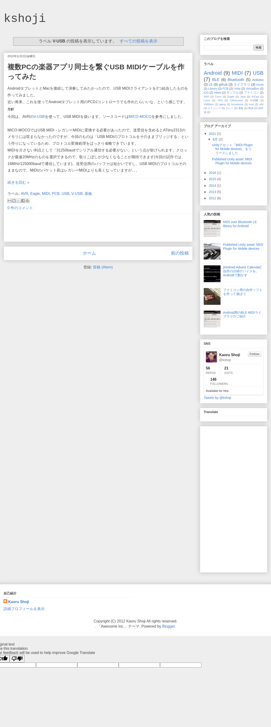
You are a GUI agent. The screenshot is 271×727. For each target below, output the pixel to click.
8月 (216, 139)
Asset (260, 84)
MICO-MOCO (140, 117)
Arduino (258, 80)
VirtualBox (252, 88)
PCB (56, 194)
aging (222, 104)
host (251, 104)
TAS (220, 100)
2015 (213, 179)
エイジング (214, 108)
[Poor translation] (17, 659)
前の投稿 (180, 253)
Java (243, 96)
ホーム (89, 253)
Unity (237, 88)
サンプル (232, 92)
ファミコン (251, 92)
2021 (213, 134)
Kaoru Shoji (18, 602)
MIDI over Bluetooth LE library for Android (240, 224)
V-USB (39, 117)
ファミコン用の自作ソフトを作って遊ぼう (242, 292)
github (223, 84)
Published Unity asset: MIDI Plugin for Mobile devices (232, 161)
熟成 (251, 108)
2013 (213, 192)
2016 (213, 173)
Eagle (35, 194)
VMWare (209, 104)
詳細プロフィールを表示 (24, 609)
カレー (230, 108)
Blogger (168, 626)
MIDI (46, 194)
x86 (261, 104)
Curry (218, 96)
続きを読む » (18, 182)
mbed (217, 92)
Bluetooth (236, 79)
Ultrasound (236, 100)
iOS (206, 92)
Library (212, 88)
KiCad (255, 96)
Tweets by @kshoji (217, 398)
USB (65, 194)
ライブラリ (242, 84)
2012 (213, 198)
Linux (207, 100)
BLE (216, 79)
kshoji (25, 18)
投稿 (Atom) (103, 267)
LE (211, 84)
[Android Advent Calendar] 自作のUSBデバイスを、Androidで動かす (242, 271)
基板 (88, 194)
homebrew (237, 104)
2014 (213, 185)
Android (213, 73)
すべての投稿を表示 (138, 41)
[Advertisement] (98, 227)
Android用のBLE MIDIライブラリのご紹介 (242, 314)
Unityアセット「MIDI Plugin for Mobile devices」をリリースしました (232, 149)
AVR (24, 194)
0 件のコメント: (20, 208)
